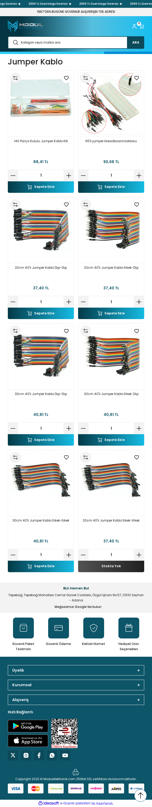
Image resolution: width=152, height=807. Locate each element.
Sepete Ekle (40, 186)
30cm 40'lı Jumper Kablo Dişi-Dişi (41, 394)
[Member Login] (134, 26)
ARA (135, 42)
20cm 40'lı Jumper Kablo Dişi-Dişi (41, 268)
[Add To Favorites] (66, 78)
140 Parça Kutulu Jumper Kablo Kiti (41, 141)
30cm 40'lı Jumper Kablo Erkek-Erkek (40, 520)
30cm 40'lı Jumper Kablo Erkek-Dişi (111, 394)
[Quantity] (41, 175)
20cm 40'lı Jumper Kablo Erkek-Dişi (111, 268)
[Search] (76, 42)
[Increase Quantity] (69, 175)
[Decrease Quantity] (13, 175)
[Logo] (25, 26)
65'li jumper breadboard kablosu (111, 141)
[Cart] (141, 26)
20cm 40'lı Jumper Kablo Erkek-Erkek (111, 520)
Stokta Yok (111, 566)
